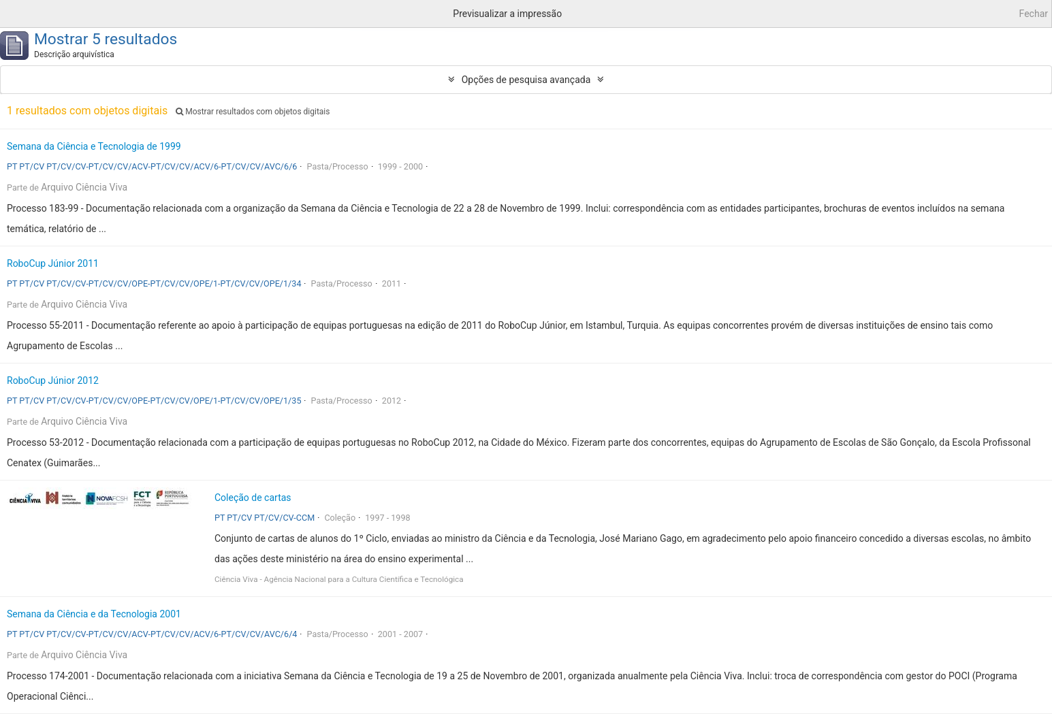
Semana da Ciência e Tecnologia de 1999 (94, 146)
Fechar (1033, 13)
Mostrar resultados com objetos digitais (253, 111)
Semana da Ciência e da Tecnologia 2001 (94, 613)
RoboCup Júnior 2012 (53, 380)
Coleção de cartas (252, 497)
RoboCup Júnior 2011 (53, 263)
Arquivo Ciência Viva (84, 187)
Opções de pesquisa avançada (526, 79)
